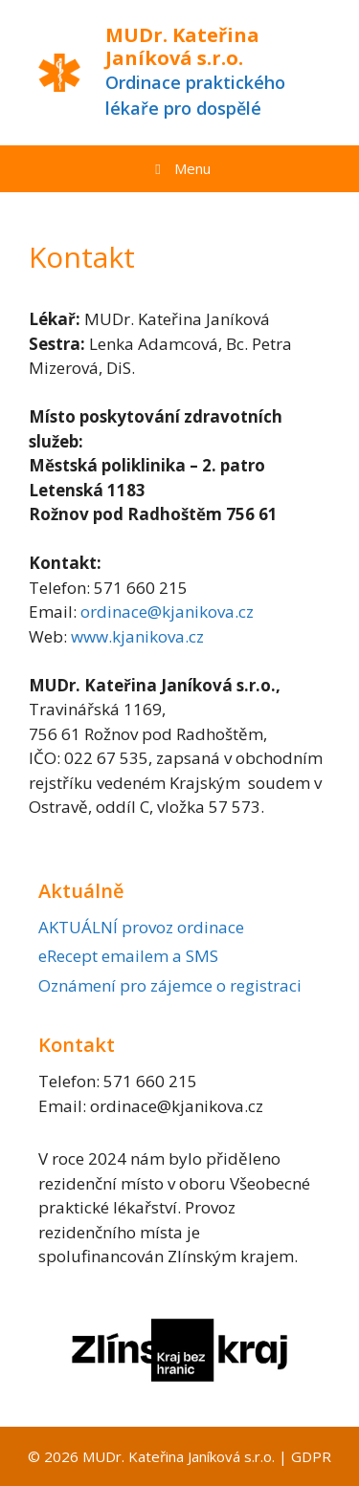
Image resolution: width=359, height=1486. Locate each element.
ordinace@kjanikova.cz (167, 612)
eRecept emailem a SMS (128, 956)
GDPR (311, 1456)
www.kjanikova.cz (137, 636)
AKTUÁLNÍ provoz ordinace (141, 927)
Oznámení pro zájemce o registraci (170, 985)
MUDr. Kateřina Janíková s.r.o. (182, 46)
